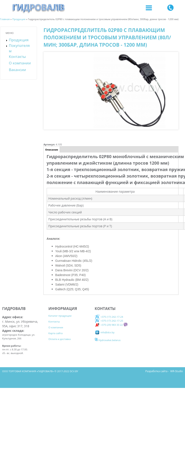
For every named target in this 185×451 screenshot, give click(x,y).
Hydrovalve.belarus (108, 340)
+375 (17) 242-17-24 (109, 316)
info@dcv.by (104, 332)
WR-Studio (176, 371)
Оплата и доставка (59, 339)
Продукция (19, 39)
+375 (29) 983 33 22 (109, 324)
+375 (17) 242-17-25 (111, 320)
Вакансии (17, 69)
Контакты (17, 56)
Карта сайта (55, 333)
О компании (20, 62)
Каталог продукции (60, 315)
